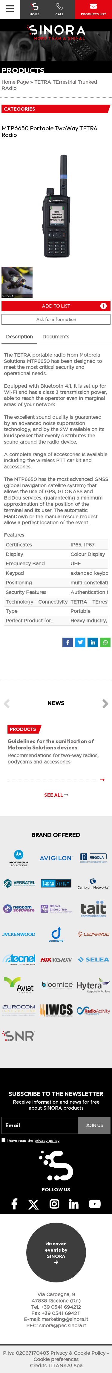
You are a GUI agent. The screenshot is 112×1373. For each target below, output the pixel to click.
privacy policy (46, 1141)
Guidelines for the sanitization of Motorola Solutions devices (50, 744)
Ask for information (56, 319)
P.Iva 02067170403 (26, 1353)
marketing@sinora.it (65, 1319)
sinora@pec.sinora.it (62, 1325)
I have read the (33, 1141)
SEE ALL (56, 795)
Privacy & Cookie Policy (77, 1353)
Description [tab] (19, 336)
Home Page (15, 82)
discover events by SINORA (56, 1252)
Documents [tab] (55, 336)
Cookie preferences (56, 1359)
